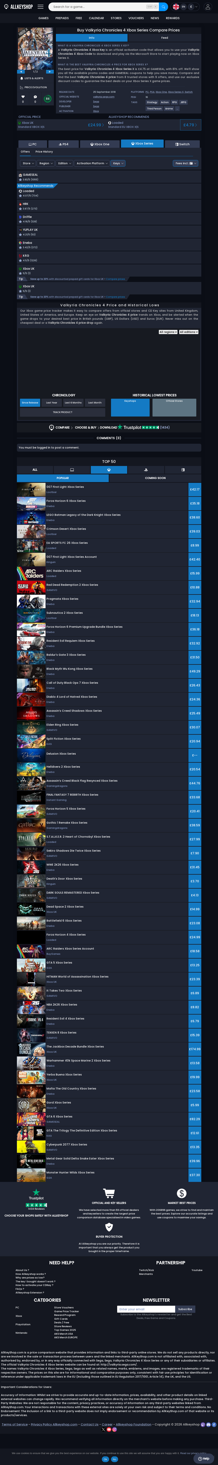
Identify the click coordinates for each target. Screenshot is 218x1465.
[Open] (40, 6)
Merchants (146, 1305)
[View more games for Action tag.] (165, 103)
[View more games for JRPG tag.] (183, 103)
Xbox (96, 111)
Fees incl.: (184, 184)
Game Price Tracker (66, 1342)
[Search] (163, 6)
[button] (208, 6)
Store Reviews (63, 1357)
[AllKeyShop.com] (18, 6)
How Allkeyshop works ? (31, 1305)
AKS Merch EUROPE (66, 1369)
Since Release (30, 433)
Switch (189, 92)
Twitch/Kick (146, 1301)
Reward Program (64, 1346)
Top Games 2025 (65, 1361)
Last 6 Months (73, 433)
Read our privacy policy (193, 1453)
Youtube (197, 1301)
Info (91, 38)
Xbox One (161, 92)
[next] (50, 72)
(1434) (143, 459)
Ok (105, 1459)
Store (26, 184)
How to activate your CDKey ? (34, 1316)
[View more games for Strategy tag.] (152, 103)
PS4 (152, 92)
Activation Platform (90, 184)
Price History (44, 172)
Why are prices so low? (30, 1309)
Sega (96, 101)
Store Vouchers (64, 1339)
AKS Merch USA (63, 1365)
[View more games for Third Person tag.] (154, 110)
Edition (63, 184)
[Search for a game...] (108, 6)
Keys (116, 184)
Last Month (95, 433)
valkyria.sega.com (103, 96)
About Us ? (22, 1301)
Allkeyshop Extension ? (30, 1324)
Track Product (62, 443)
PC (147, 92)
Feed (164, 38)
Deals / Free (61, 1354)
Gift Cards (61, 1350)
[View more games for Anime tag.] (169, 110)
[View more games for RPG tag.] (175, 103)
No (114, 1459)
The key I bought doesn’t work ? (36, 1312)
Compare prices (115, 309)
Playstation (23, 1355)
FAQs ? (20, 1320)
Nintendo (21, 1364)
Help (203, 1459)
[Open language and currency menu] (185, 6)
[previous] (21, 72)
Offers (25, 172)
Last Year (51, 433)
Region (44, 184)
